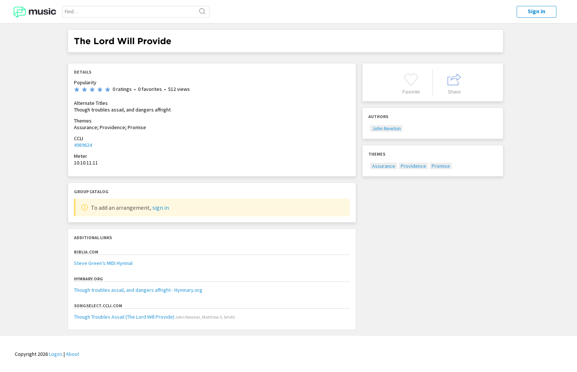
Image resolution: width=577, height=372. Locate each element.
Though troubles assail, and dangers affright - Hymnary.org (138, 290)
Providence (413, 166)
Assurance (383, 166)
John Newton (386, 128)
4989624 (83, 145)
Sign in (536, 11)
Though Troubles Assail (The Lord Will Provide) (124, 316)
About (72, 354)
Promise (441, 166)
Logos (56, 354)
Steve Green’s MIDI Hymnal (103, 263)
